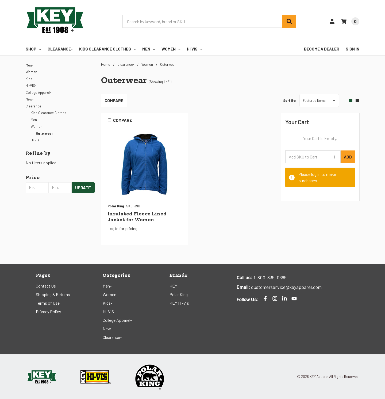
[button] (60, 177)
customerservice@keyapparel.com (286, 287)
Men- (29, 65)
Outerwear (44, 133)
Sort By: (289, 100)
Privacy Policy (48, 311)
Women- (32, 72)
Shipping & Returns (53, 294)
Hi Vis (194, 49)
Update (83, 187)
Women (170, 49)
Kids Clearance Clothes (107, 49)
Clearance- (60, 49)
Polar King (179, 294)
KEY (173, 285)
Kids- (30, 79)
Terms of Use (48, 302)
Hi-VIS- (31, 85)
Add (348, 156)
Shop (33, 49)
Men (148, 49)
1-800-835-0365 (269, 277)
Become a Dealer (321, 49)
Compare (114, 100)
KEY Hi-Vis (179, 302)
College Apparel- (38, 92)
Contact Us (46, 285)
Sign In (352, 49)
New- (29, 99)
